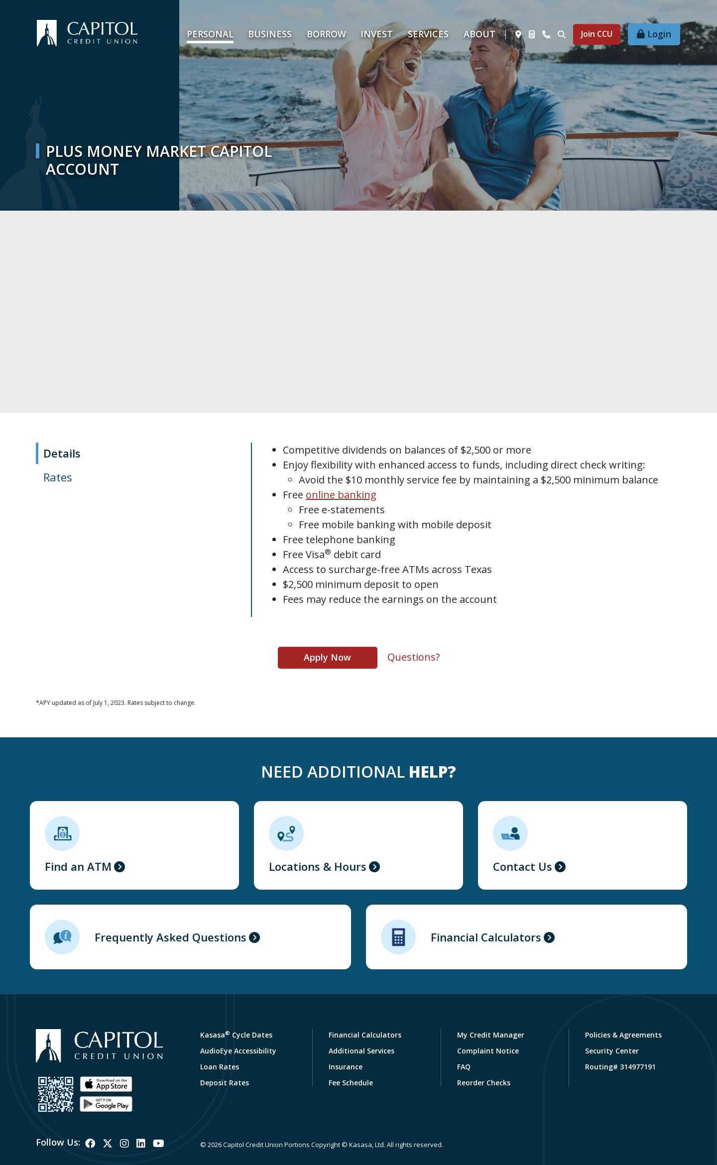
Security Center (612, 1050)
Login (659, 34)
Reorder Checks (483, 1082)
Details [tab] (62, 453)
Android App (106, 1104)
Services (428, 34)
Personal (210, 34)
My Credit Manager (490, 1035)
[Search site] (562, 34)
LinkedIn (140, 1144)
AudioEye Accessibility (238, 1050)
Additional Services (361, 1050)
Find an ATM (78, 866)
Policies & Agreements (623, 1035)
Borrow (326, 34)
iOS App (106, 1084)
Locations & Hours (317, 866)
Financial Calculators (486, 937)
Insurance (345, 1066)
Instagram (124, 1144)
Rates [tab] (57, 476)
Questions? (413, 657)
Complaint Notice (488, 1050)
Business (270, 34)
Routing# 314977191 (620, 1066)
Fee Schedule (351, 1082)
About (479, 34)
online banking (341, 494)
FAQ (464, 1066)
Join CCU (596, 33)
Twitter (108, 1144)
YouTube (158, 1144)
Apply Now (327, 657)
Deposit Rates (224, 1082)
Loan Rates (219, 1066)
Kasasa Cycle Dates (236, 1035)
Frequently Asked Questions (170, 937)
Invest (376, 34)
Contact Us (522, 866)
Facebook (90, 1144)
